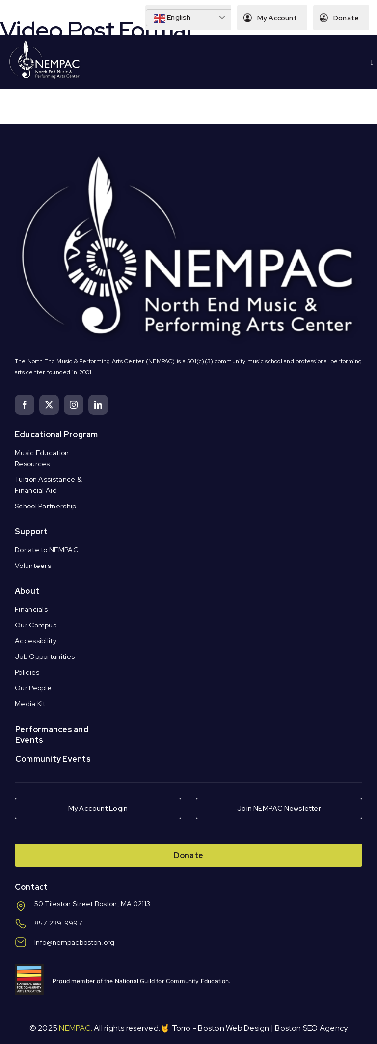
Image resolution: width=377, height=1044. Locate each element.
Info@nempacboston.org (74, 942)
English (171, 18)
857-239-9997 (58, 923)
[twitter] (49, 405)
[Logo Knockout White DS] (44, 42)
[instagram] (73, 405)
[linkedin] (98, 405)
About (27, 591)
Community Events (53, 759)
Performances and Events (52, 734)
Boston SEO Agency (311, 1028)
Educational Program (56, 434)
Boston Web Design (233, 1028)
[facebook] (24, 405)
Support (31, 531)
